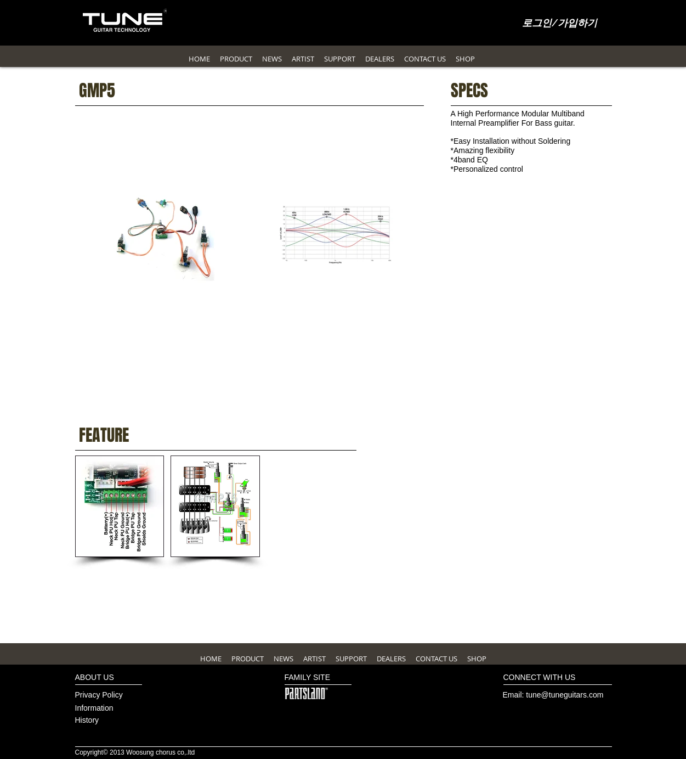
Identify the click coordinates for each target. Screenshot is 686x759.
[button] (120, 506)
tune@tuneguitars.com (564, 694)
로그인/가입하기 (559, 23)
